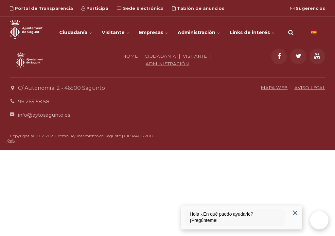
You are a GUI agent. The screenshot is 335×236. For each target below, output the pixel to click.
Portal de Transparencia (41, 8)
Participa (94, 8)
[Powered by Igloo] (10, 140)
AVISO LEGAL (309, 87)
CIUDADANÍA (160, 56)
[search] (290, 29)
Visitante (115, 29)
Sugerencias (307, 8)
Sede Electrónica (140, 8)
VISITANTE (195, 56)
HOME (129, 56)
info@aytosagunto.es (45, 114)
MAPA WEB (272, 87)
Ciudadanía (76, 29)
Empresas (153, 29)
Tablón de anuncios (198, 8)
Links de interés (252, 29)
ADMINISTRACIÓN (167, 63)
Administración (199, 29)
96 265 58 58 (34, 101)
